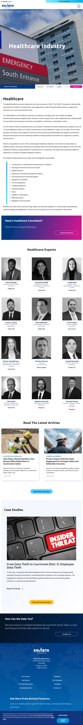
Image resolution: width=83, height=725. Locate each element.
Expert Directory (66, 233)
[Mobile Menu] (79, 6)
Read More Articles (41, 491)
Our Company (57, 680)
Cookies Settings (62, 715)
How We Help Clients (7, 11)
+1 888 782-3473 (41, 668)
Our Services (26, 676)
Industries (19, 11)
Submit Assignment (64, 1)
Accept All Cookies (63, 720)
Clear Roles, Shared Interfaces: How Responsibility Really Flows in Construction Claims (18, 461)
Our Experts (26, 680)
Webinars (57, 676)
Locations (57, 684)
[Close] (81, 718)
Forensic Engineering (53, 456)
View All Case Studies (41, 602)
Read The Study (13, 588)
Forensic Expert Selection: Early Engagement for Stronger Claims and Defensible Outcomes (62, 461)
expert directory (28, 226)
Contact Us (76, 86)
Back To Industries (11, 86)
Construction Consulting (12, 456)
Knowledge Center (25, 688)
